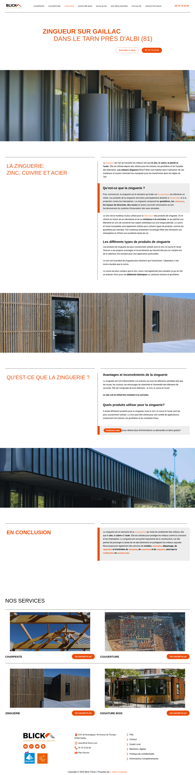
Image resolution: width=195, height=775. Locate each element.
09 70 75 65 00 (182, 6)
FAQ (129, 733)
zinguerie (110, 163)
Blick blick (101, 6)
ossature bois (124, 553)
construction (140, 532)
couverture (148, 549)
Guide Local (133, 742)
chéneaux (108, 205)
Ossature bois (84, 6)
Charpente (36, 6)
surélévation (109, 553)
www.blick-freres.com (86, 741)
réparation (108, 549)
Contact (131, 737)
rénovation (157, 546)
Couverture (52, 6)
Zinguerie (68, 6)
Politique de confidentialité (140, 752)
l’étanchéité (175, 198)
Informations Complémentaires (142, 757)
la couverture (164, 194)
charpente (134, 549)
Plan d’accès (82, 750)
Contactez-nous (155, 6)
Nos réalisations (120, 6)
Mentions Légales (136, 747)
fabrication (149, 215)
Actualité (138, 6)
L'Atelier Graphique (119, 772)
